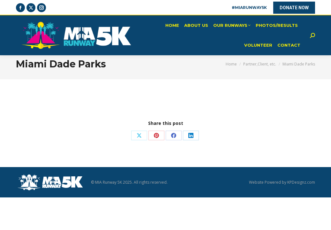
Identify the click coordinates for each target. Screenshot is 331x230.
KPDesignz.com (301, 182)
